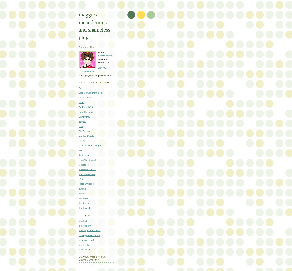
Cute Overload (86, 112)
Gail (81, 126)
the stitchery (85, 226)
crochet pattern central (90, 230)
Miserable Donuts (87, 169)
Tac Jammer (85, 203)
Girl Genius (84, 131)
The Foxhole (85, 208)
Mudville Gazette (87, 174)
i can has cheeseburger (90, 145)
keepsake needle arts (89, 240)
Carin (81, 102)
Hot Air (82, 141)
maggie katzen (105, 56)
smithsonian (85, 249)
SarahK (82, 193)
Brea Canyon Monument (91, 93)
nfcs (81, 179)
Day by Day (84, 117)
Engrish (82, 121)
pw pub (82, 189)
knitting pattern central (89, 235)
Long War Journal (87, 160)
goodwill (83, 221)
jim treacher (84, 155)
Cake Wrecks (85, 97)
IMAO (81, 150)
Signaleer (83, 198)
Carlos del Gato (86, 107)
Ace (81, 88)
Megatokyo (84, 165)
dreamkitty (84, 245)
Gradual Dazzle (86, 136)
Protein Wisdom (86, 184)
